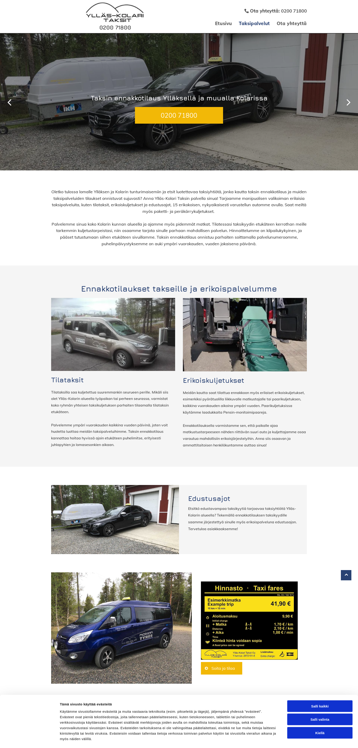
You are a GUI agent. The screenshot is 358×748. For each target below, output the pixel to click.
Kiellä (319, 718)
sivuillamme (143, 237)
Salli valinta (320, 705)
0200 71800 (115, 27)
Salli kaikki (320, 691)
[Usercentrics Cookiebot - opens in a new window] (30, 739)
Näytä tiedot (244, 739)
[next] (348, 102)
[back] (9, 102)
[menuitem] (220, 23)
